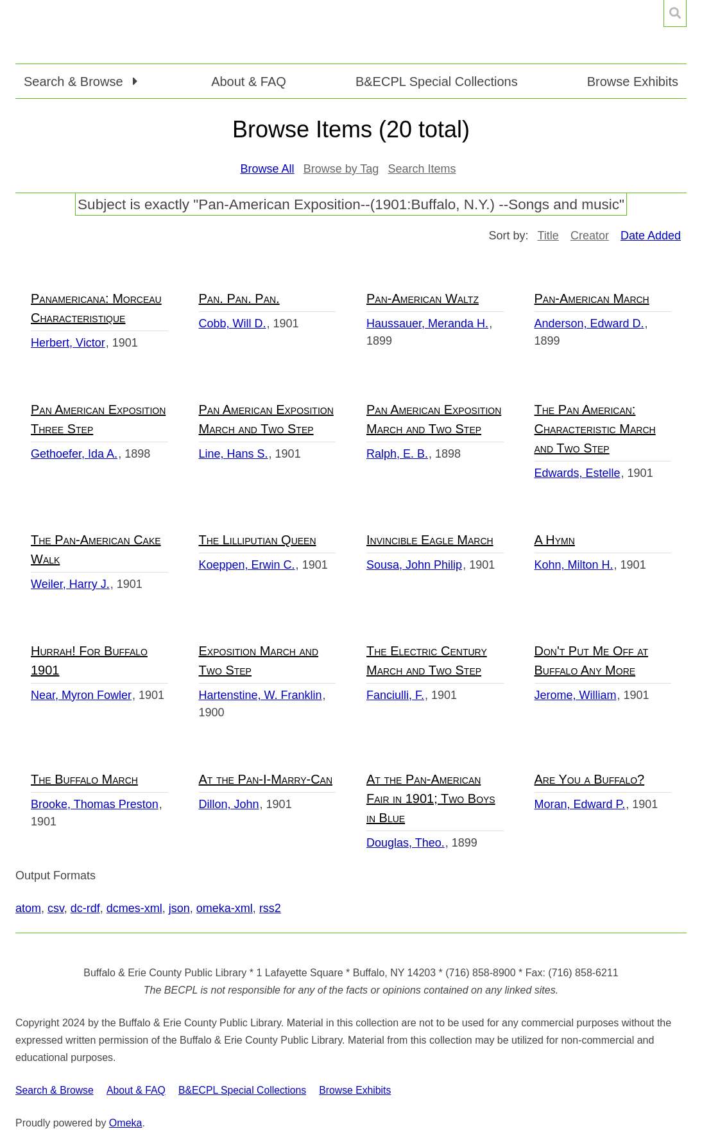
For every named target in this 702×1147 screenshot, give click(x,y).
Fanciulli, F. (395, 695)
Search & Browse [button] (75, 81)
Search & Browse (54, 1090)
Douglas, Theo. (405, 842)
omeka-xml (224, 908)
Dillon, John (229, 804)
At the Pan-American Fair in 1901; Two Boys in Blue (430, 798)
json (179, 908)
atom (28, 908)
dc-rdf (85, 908)
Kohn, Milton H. (574, 564)
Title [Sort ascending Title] (548, 235)
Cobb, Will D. (232, 323)
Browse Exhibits (632, 81)
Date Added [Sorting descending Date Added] (651, 235)
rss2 (270, 908)
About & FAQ (248, 81)
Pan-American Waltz (422, 298)
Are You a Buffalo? (590, 779)
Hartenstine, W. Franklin (260, 695)
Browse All (268, 168)
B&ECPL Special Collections (436, 81)
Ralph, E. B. (397, 453)
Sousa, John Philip (414, 564)
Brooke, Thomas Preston (94, 804)
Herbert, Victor (68, 342)
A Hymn (555, 540)
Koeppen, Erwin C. (247, 564)
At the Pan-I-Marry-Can (266, 779)
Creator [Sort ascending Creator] (589, 235)
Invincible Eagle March (429, 540)
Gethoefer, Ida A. (74, 453)
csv (55, 908)
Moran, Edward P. (580, 804)
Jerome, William (576, 695)
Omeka (125, 1122)
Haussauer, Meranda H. (427, 323)
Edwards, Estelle (578, 473)
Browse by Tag (341, 168)
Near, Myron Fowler (81, 695)
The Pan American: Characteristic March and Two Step (595, 428)
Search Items (422, 168)
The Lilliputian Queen (257, 540)
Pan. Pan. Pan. (239, 298)
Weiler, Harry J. (70, 584)
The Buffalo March (84, 779)
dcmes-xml (134, 908)
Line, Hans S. (233, 453)
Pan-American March (592, 298)
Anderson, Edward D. (589, 323)
